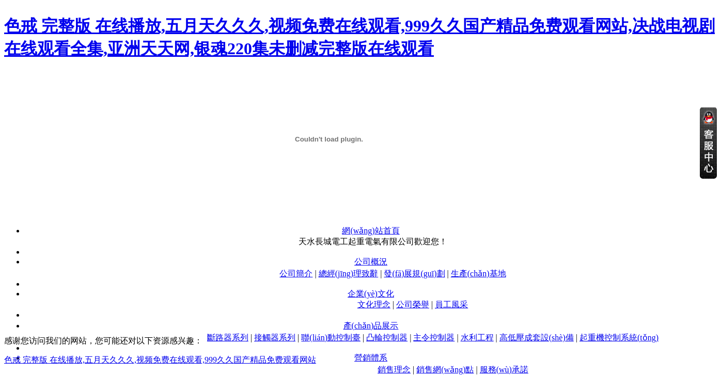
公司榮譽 (412, 304)
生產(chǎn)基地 (478, 273)
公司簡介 (295, 273)
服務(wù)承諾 (504, 369)
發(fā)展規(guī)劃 (414, 273)
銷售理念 (394, 369)
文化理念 (373, 304)
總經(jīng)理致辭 (349, 273)
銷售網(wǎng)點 (445, 369)
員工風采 (451, 304)
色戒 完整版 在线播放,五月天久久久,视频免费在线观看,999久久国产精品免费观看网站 (160, 359)
